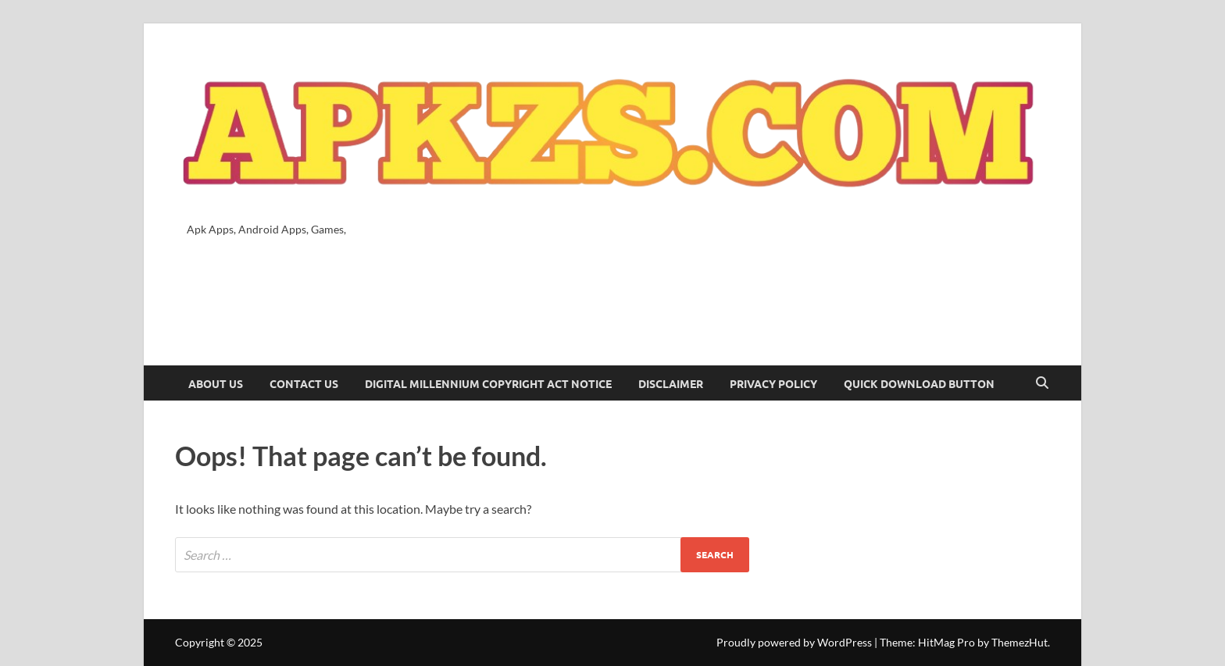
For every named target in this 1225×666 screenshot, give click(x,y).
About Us (215, 383)
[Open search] (1042, 383)
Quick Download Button (919, 383)
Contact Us (304, 383)
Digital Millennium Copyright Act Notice (488, 383)
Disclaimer (670, 383)
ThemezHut (1019, 642)
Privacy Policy (773, 383)
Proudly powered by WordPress (794, 642)
